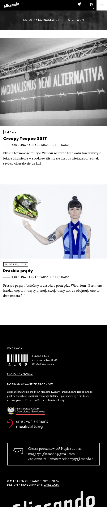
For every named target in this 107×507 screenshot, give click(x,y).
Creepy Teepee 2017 (25, 138)
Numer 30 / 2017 (15, 264)
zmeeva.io (51, 484)
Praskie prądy (18, 270)
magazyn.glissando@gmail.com (51, 454)
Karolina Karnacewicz (30, 145)
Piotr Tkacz (59, 145)
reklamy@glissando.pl (78, 459)
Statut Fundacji (20, 373)
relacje (10, 132)
